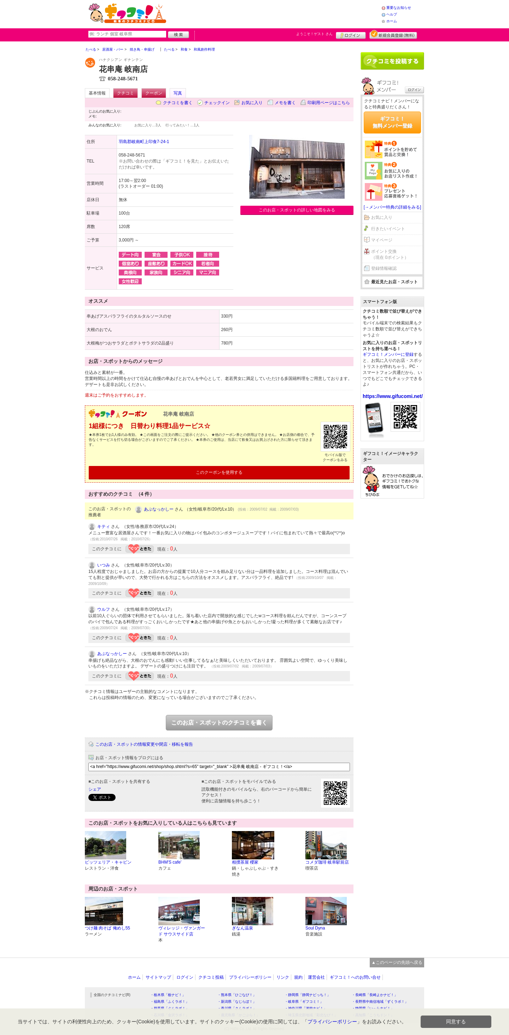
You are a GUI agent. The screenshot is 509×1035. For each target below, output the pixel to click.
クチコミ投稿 (211, 977)
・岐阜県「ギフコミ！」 (304, 1001)
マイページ (381, 240)
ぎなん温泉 (242, 928)
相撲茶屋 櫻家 (245, 862)
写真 (178, 93)
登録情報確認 (384, 268)
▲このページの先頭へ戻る (396, 962)
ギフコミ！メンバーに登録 (388, 354)
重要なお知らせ (398, 8)
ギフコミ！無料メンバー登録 (392, 122)
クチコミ (125, 93)
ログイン (351, 34)
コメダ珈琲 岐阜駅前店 (327, 862)
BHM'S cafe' (169, 862)
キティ (103, 526)
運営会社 (316, 977)
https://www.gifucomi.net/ (393, 396)
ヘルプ (391, 14)
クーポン (153, 93)
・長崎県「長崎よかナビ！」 (375, 995)
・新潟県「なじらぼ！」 (236, 1001)
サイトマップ (158, 977)
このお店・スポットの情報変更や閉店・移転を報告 (144, 744)
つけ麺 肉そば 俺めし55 (107, 928)
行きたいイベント (388, 228)
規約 (298, 977)
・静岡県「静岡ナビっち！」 (307, 995)
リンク (282, 977)
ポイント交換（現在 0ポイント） (390, 254)
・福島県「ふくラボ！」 (169, 1001)
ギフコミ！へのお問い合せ (355, 977)
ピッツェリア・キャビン (108, 862)
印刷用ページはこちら (329, 102)
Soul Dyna (315, 928)
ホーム (391, 21)
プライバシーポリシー (250, 977)
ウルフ (103, 609)
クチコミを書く (178, 102)
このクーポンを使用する (219, 472)
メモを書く (285, 102)
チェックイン (217, 102)
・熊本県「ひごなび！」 (236, 995)
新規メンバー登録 (393, 34)
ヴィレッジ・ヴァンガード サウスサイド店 (181, 931)
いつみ (103, 565)
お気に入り (252, 102)
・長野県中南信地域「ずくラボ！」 (380, 1001)
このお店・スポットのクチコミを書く (219, 723)
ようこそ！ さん (314, 34)
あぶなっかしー (159, 509)
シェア (94, 789)
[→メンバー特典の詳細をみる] (392, 207)
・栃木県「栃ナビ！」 (168, 995)
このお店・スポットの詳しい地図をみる (297, 209)
